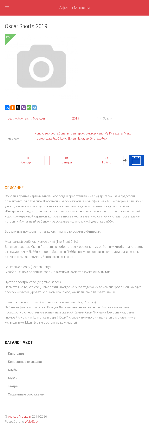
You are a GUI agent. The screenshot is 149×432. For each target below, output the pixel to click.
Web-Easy (32, 421)
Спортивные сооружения (26, 394)
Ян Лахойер (98, 138)
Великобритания (19, 118)
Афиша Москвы (74, 7)
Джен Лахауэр (78, 138)
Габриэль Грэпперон (70, 133)
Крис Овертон (44, 133)
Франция (38, 118)
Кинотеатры (16, 353)
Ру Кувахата (114, 133)
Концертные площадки (25, 362)
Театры (13, 386)
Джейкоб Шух (56, 138)
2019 (75, 118)
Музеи (12, 378)
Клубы (13, 370)
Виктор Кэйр (95, 133)
